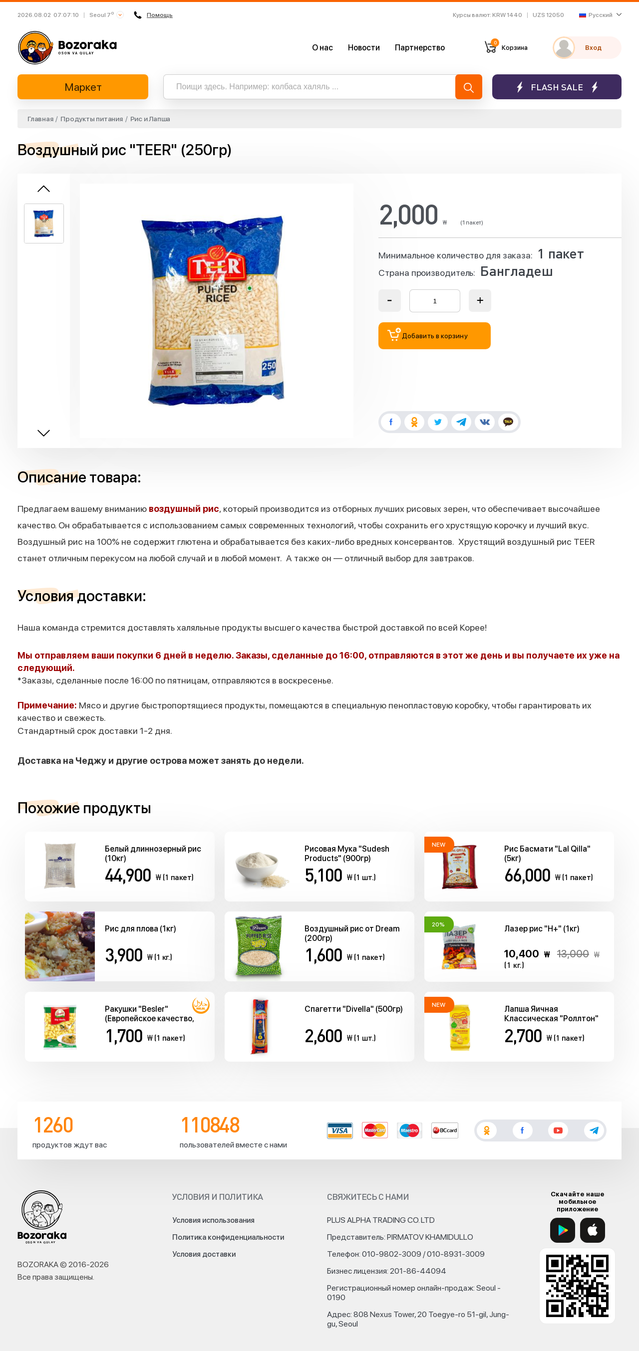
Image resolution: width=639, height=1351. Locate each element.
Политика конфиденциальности (228, 1237)
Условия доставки (204, 1254)
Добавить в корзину (427, 334)
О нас (322, 47)
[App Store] (592, 1230)
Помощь (154, 15)
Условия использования (213, 1220)
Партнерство (420, 47)
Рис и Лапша (150, 119)
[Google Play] (562, 1230)
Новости (364, 47)
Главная (40, 119)
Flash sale (557, 87)
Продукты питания (91, 119)
